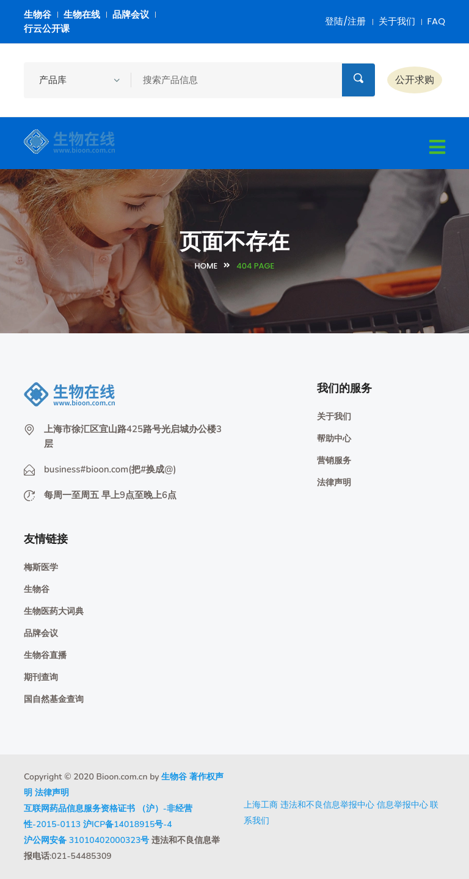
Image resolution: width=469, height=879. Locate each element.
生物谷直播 (45, 655)
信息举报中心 (402, 804)
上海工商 (261, 804)
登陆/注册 (345, 21)
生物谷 (37, 14)
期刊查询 (41, 677)
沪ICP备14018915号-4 (127, 824)
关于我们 (397, 21)
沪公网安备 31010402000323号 (86, 840)
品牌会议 (130, 14)
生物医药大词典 (54, 611)
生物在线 (82, 14)
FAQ (436, 21)
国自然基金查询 (54, 699)
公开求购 (414, 80)
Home (206, 266)
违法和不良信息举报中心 (327, 804)
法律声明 (334, 482)
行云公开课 (47, 28)
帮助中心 (334, 438)
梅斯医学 (41, 567)
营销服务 (334, 460)
